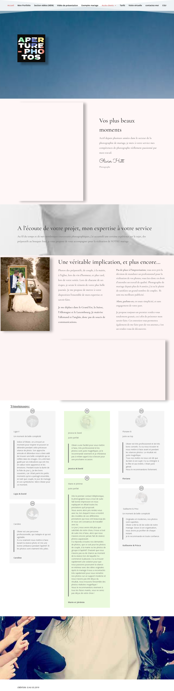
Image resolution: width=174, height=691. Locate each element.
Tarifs (122, 5)
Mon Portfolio (24, 5)
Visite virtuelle (135, 5)
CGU (164, 5)
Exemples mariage (89, 5)
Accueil (10, 5)
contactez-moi (152, 5)
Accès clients (108, 5)
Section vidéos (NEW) (44, 5)
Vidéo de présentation (67, 5)
